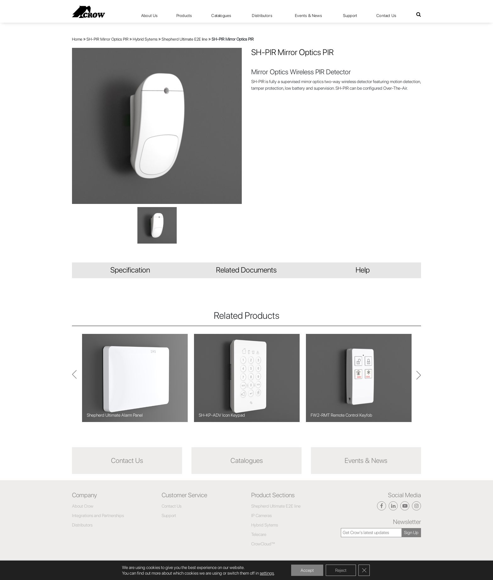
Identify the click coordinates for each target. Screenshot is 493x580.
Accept (307, 570)
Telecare (258, 534)
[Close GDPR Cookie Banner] (364, 570)
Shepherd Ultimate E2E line (185, 39)
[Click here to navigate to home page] (88, 12)
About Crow (82, 506)
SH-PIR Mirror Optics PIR (107, 39)
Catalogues (221, 15)
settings (267, 573)
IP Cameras (261, 515)
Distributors (262, 15)
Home (77, 39)
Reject (340, 570)
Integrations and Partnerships (98, 515)
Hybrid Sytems (145, 39)
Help (363, 269)
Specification (130, 269)
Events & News (308, 15)
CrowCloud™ (263, 543)
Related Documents (246, 269)
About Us (149, 15)
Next (74, 378)
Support (350, 15)
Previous (418, 378)
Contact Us (386, 15)
